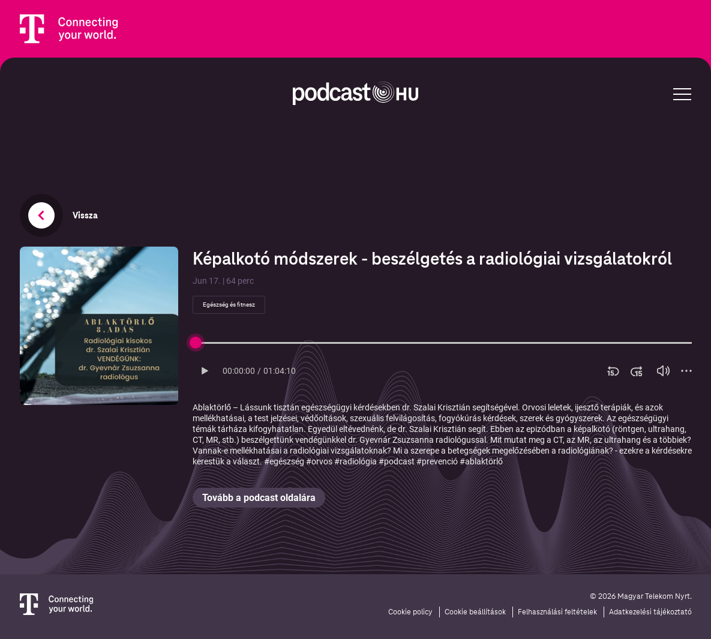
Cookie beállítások (475, 612)
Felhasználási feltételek (557, 612)
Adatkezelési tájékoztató (650, 612)
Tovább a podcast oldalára (259, 497)
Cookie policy (410, 612)
